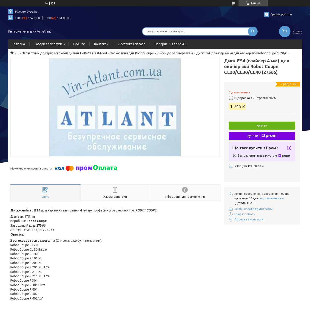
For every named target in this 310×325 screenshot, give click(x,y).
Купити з (261, 136)
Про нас (79, 44)
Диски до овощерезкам (175, 53)
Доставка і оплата (131, 44)
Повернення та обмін (170, 44)
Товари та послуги (48, 44)
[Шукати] (253, 31)
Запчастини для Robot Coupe (132, 53)
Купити (262, 125)
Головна (19, 44)
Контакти (101, 44)
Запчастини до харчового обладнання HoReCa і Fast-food (64, 53)
